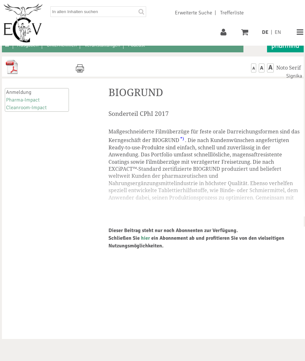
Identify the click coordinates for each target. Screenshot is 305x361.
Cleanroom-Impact (26, 107)
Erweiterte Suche (193, 13)
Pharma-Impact (23, 100)
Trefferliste (232, 13)
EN (278, 32)
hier (145, 238)
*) (182, 138)
